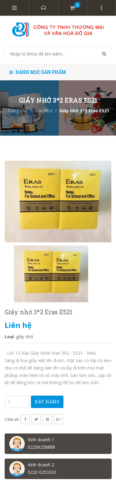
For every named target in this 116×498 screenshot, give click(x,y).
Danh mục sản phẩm (37, 72)
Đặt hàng (47, 402)
